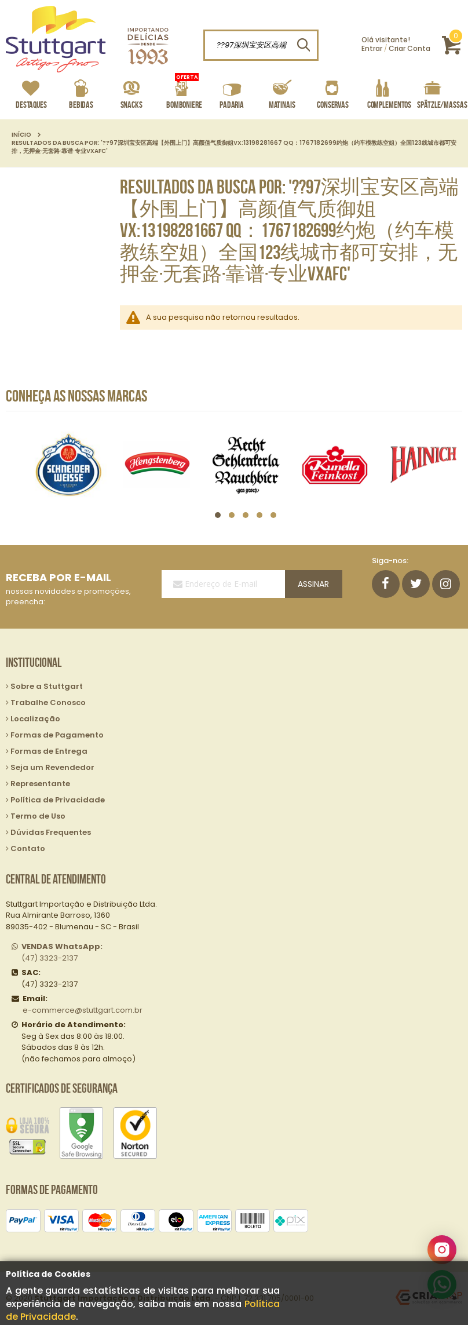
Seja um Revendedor (52, 767)
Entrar (371, 48)
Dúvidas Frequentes (50, 832)
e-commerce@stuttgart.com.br (82, 1010)
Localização (35, 718)
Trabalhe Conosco (48, 702)
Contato (27, 848)
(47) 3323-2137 (62, 952)
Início (21, 135)
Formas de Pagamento (57, 734)
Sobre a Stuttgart (46, 686)
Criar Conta (409, 48)
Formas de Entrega (48, 751)
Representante (40, 783)
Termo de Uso (37, 816)
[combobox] (261, 45)
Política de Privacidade (57, 799)
